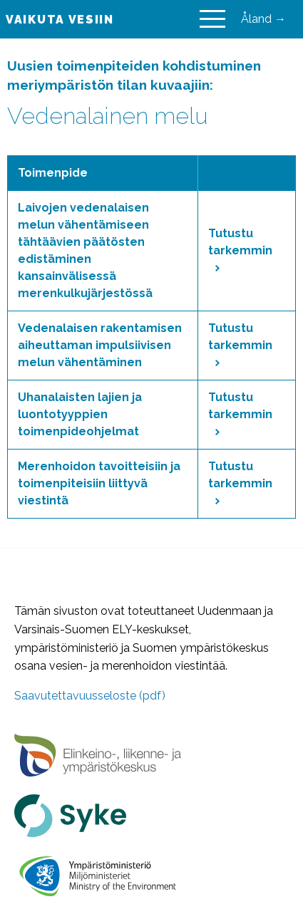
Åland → (263, 19)
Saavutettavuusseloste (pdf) (89, 695)
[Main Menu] (212, 19)
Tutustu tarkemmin (240, 249)
